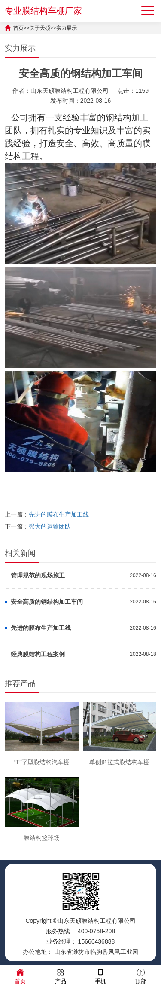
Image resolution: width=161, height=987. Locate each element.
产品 (60, 975)
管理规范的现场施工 (38, 575)
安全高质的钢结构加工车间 (47, 601)
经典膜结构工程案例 (38, 654)
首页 (18, 28)
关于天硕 (40, 28)
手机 (100, 975)
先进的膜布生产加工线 (59, 514)
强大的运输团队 (50, 526)
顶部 (140, 975)
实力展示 (66, 28)
